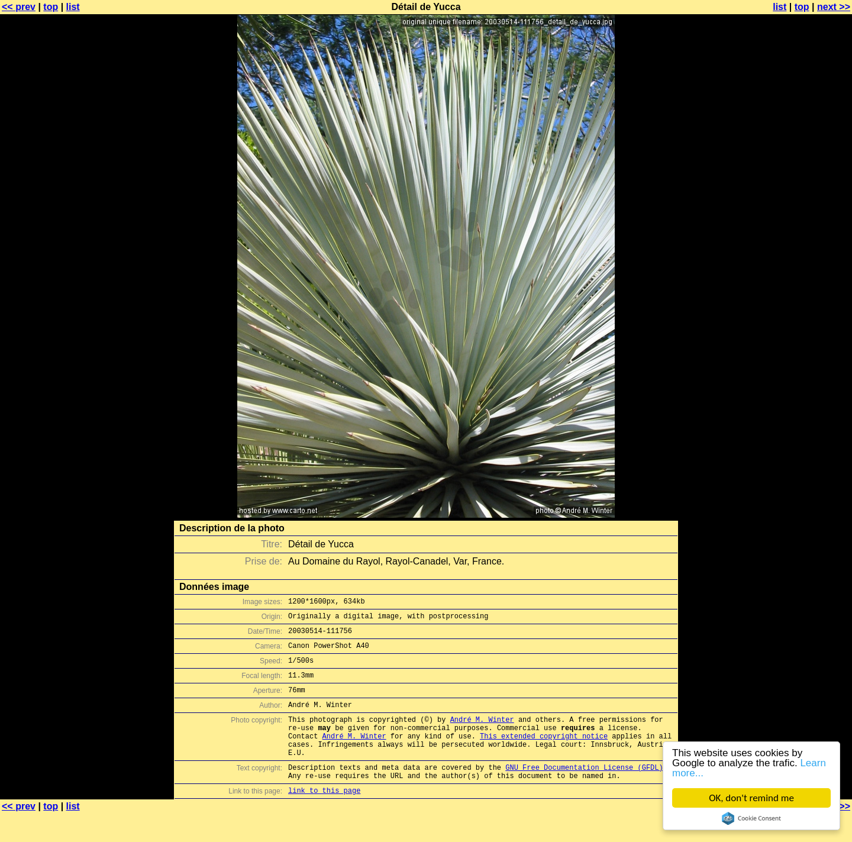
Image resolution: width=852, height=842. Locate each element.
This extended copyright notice (544, 755)
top (50, 7)
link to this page (324, 819)
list (73, 7)
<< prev (19, 7)
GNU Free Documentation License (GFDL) (584, 792)
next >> (833, 7)
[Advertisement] (804, 292)
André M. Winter (482, 735)
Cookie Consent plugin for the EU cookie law (751, 818)
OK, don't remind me (751, 798)
